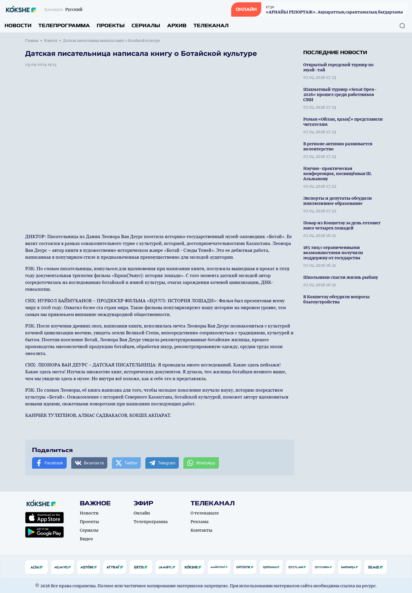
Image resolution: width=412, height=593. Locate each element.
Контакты (201, 530)
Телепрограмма (64, 25)
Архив (177, 25)
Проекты (111, 25)
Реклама (200, 521)
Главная (31, 41)
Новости (18, 25)
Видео (86, 538)
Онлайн (142, 513)
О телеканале (205, 513)
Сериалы (146, 25)
